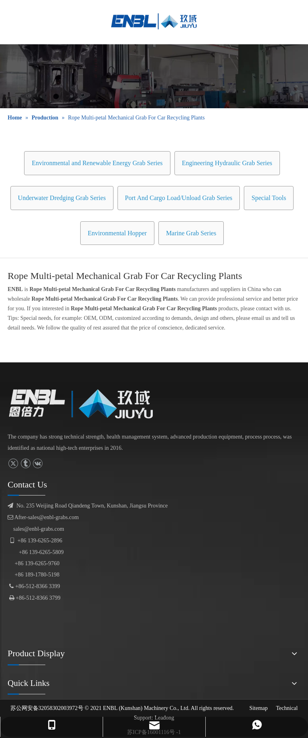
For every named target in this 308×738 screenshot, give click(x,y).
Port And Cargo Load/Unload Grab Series (179, 197)
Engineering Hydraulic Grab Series (227, 163)
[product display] (154, 76)
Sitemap (258, 708)
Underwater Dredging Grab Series (62, 197)
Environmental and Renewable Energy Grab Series (97, 163)
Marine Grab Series (191, 233)
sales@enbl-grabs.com (38, 529)
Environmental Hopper (117, 233)
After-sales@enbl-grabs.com (43, 517)
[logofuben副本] (87, 404)
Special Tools (268, 197)
